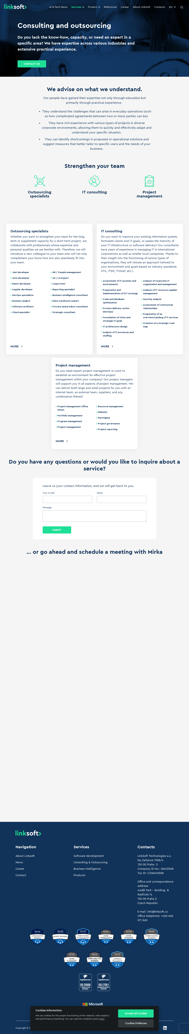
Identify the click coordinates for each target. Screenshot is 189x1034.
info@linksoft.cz (157, 911)
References (110, 7)
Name (100, 493)
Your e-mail (48, 493)
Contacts (159, 7)
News (19, 862)
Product (94, 7)
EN (172, 7)
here (102, 1019)
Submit (56, 530)
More (14, 346)
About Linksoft (25, 856)
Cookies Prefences (136, 1023)
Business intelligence (87, 868)
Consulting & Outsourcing (91, 862)
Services (77, 7)
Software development (89, 856)
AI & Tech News (58, 7)
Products (79, 875)
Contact (21, 875)
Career (125, 7)
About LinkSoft (141, 7)
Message (47, 507)
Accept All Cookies (136, 1013)
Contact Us (32, 64)
